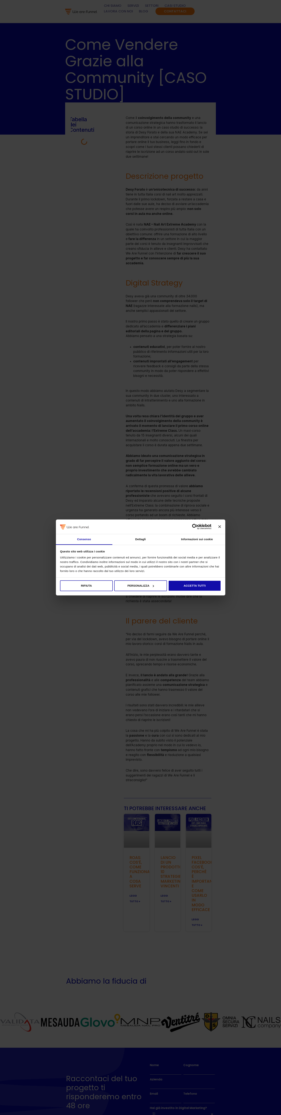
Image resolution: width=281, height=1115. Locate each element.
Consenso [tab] (84, 539)
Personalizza (140, 585)
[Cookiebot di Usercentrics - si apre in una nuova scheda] (194, 526)
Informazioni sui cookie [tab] (197, 539)
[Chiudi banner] (219, 526)
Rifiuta (86, 585)
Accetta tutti (195, 585)
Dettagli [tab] (140, 539)
